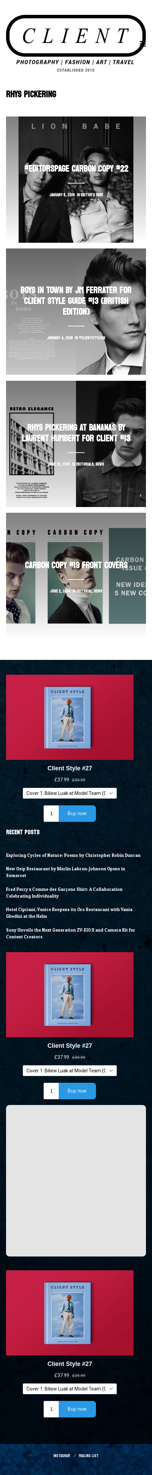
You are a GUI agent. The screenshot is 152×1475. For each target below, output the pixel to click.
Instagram (61, 1456)
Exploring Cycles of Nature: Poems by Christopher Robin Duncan (73, 855)
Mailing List (89, 1456)
